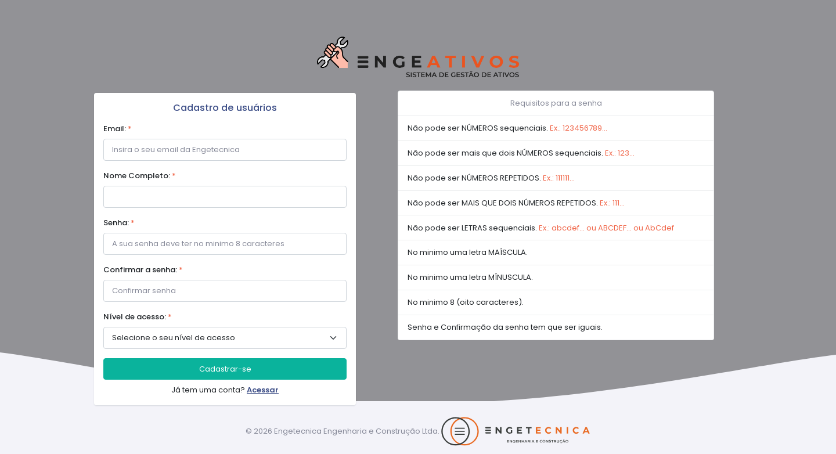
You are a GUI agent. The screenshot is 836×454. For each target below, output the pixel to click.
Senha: (119, 222)
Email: (117, 128)
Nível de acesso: (137, 316)
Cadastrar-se (225, 368)
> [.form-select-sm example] (225, 338)
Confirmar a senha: (143, 269)
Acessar (263, 389)
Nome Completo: (139, 175)
